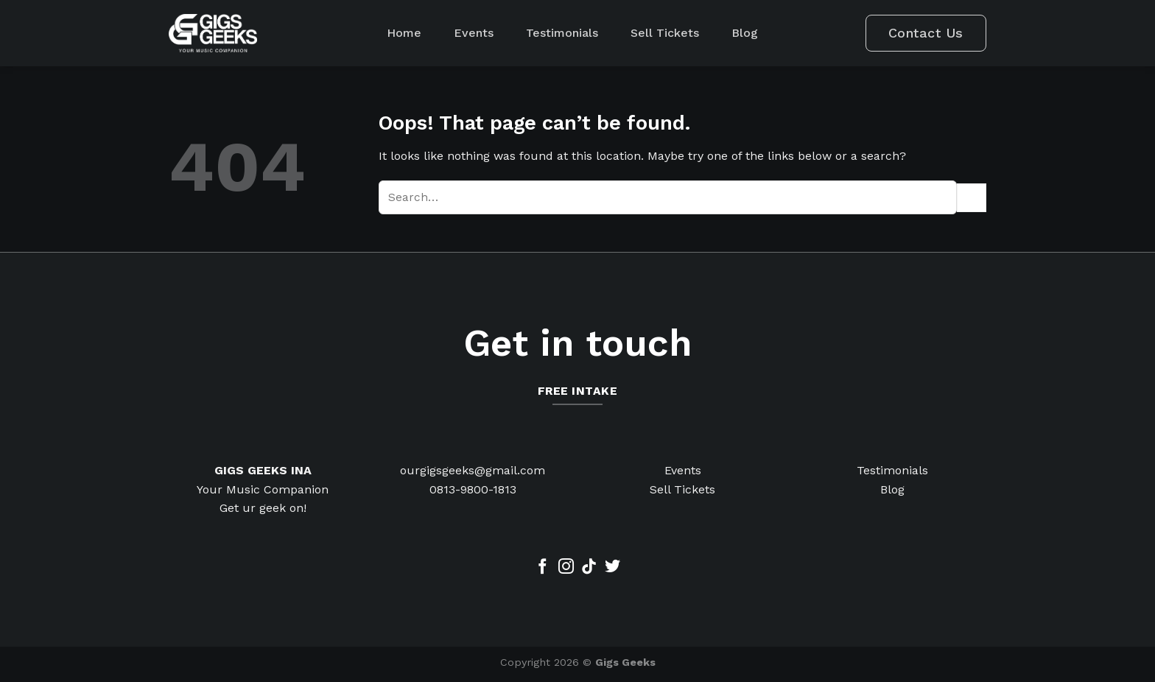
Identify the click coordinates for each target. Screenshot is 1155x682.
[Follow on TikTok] (589, 567)
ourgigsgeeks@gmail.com (472, 470)
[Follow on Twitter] (612, 567)
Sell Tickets (665, 33)
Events (474, 33)
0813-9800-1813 (472, 489)
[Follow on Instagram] (566, 567)
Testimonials (562, 33)
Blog (744, 33)
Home (404, 33)
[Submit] (971, 197)
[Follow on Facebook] (542, 567)
